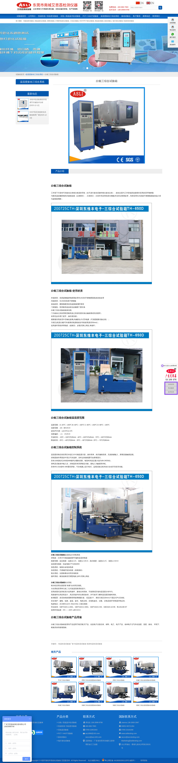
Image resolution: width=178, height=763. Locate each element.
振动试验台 (126, 16)
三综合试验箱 (74, 21)
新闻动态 (146, 16)
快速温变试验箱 (28, 21)
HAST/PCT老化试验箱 (86, 21)
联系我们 (156, 16)
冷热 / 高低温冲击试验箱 (70, 16)
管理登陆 (143, 760)
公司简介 (32, 16)
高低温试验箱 (99, 21)
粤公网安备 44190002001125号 (115, 760)
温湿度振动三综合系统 (110, 16)
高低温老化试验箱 (40, 21)
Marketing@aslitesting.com (131, 741)
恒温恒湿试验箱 (129, 21)
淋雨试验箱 (50, 21)
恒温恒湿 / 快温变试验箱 (48, 16)
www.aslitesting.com (129, 733)
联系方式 (89, 716)
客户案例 (136, 16)
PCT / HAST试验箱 (90, 16)
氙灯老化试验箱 (118, 21)
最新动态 (32, 93)
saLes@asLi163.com (93, 737)
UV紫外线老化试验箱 (62, 21)
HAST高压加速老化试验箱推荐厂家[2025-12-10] (38, 115)
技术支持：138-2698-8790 (119, 10)
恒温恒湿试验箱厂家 (66, 644)
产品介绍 (59, 171)
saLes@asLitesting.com (130, 737)
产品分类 (62, 716)
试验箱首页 (21, 16)
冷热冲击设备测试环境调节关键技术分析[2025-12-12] (38, 102)
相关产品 (56, 652)
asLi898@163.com (92, 733)
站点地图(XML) (94, 760)
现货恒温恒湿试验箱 (94, 644)
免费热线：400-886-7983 (118, 7)
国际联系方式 (127, 716)
